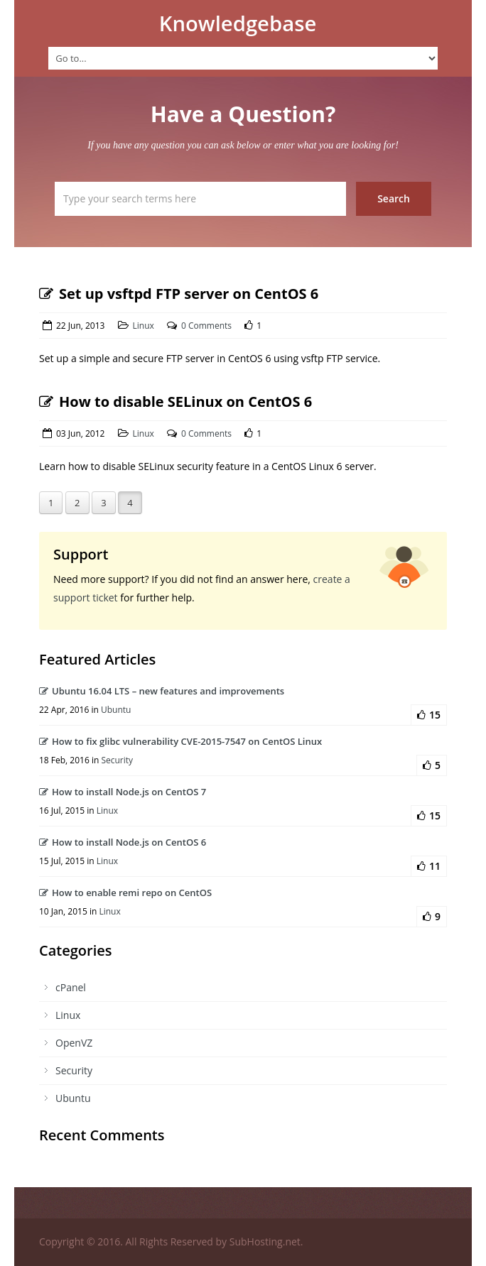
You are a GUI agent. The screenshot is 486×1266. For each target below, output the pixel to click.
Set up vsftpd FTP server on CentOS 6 (178, 293)
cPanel (70, 987)
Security (117, 760)
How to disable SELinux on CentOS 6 (175, 401)
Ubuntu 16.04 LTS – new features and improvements (161, 690)
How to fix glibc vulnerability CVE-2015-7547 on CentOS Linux (180, 741)
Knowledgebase (238, 23)
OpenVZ (73, 1042)
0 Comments (206, 326)
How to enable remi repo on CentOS (125, 892)
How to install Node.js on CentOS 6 (122, 842)
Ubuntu (116, 710)
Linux (143, 326)
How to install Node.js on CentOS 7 (122, 791)
